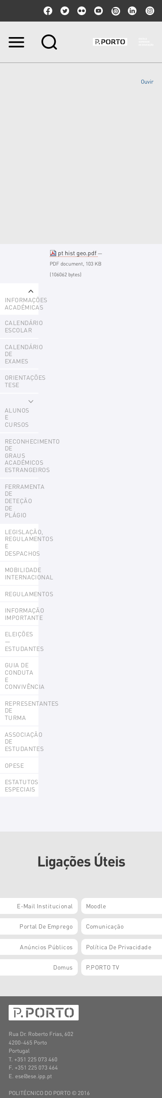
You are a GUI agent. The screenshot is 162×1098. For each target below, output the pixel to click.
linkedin (132, 10)
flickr (81, 10)
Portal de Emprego (46, 926)
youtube (98, 10)
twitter (64, 10)
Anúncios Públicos (46, 947)
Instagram (149, 10)
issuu (115, 10)
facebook (48, 10)
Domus (63, 967)
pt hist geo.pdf (74, 253)
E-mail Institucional (45, 906)
